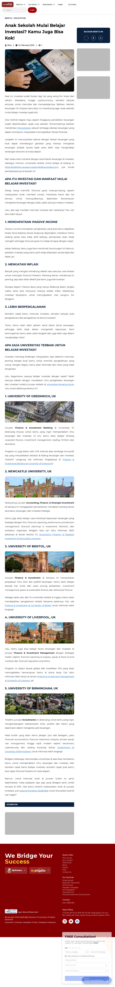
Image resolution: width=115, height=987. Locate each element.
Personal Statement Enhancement (76, 895)
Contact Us (66, 872)
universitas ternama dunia (60, 384)
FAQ (64, 870)
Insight (60, 4)
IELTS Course (67, 885)
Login (32, 10)
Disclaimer (9, 922)
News (64, 865)
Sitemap (18, 922)
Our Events (72, 4)
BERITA (8, 18)
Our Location (67, 860)
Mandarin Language (70, 887)
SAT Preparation (68, 890)
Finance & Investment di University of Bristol (28, 605)
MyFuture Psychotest (71, 883)
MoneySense (23, 128)
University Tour (68, 892)
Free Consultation (97, 980)
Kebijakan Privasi (30, 922)
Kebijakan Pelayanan (47, 922)
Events (65, 867)
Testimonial (66, 863)
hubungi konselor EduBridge (34, 791)
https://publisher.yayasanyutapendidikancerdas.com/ (31, 167)
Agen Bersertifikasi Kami (21, 911)
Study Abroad (67, 880)
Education (20, 18)
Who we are (67, 858)
